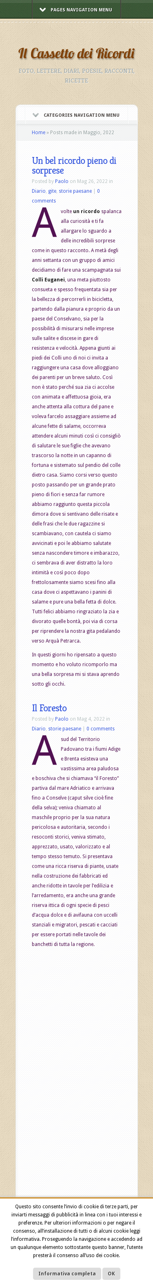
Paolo (62, 181)
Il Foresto (49, 708)
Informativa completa (67, 1274)
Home (38, 132)
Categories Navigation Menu (76, 115)
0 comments (100, 729)
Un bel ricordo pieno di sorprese (74, 166)
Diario (39, 191)
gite (52, 191)
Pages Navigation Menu (76, 10)
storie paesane (75, 191)
